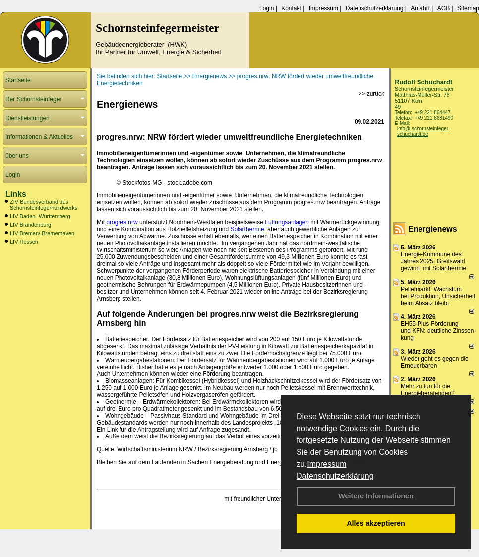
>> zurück (371, 93)
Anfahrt (420, 8)
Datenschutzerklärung (335, 476)
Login (266, 8)
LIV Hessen (24, 242)
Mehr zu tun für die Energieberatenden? (428, 390)
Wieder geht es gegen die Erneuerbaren (435, 362)
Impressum (326, 464)
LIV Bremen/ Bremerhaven (42, 233)
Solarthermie (247, 229)
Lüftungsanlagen (287, 222)
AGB (443, 8)
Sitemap (468, 8)
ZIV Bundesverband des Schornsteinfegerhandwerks (43, 205)
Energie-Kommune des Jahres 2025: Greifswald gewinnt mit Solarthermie (433, 261)
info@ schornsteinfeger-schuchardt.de (423, 131)
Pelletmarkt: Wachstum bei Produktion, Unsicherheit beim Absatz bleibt (438, 296)
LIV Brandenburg (30, 225)
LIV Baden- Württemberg (40, 216)
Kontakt (291, 8)
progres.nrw (121, 222)
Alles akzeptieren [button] (376, 523)
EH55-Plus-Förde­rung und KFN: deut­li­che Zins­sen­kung (438, 330)
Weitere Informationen (376, 496)
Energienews (432, 229)
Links (15, 194)
